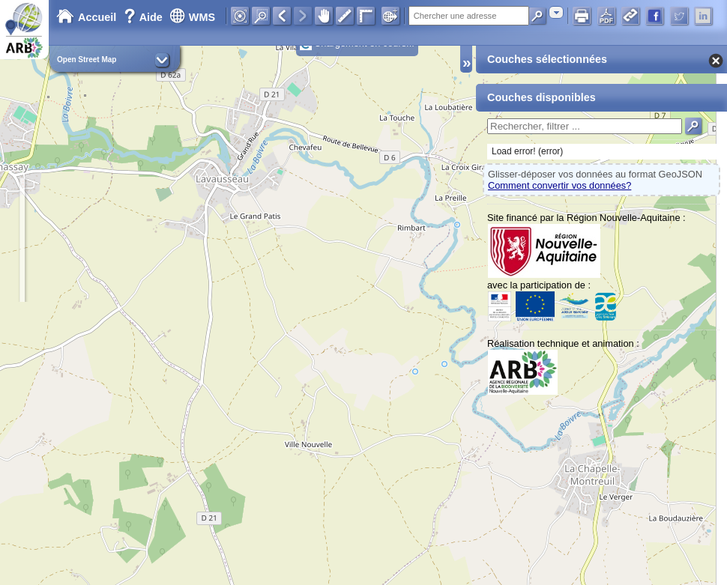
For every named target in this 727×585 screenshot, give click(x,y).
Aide (145, 17)
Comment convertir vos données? (559, 185)
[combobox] (556, 12)
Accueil (86, 17)
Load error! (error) (527, 151)
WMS (192, 17)
